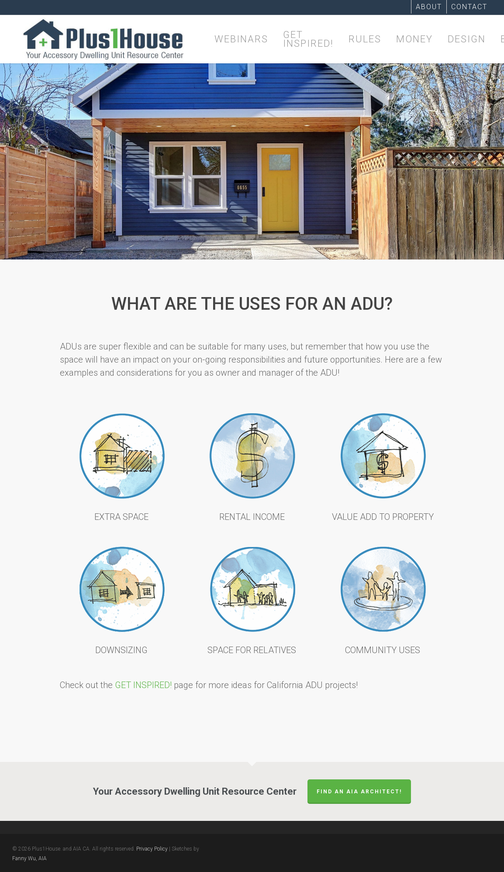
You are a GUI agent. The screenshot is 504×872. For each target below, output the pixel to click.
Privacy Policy (152, 849)
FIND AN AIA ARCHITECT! (359, 792)
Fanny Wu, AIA (29, 858)
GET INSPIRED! (143, 685)
